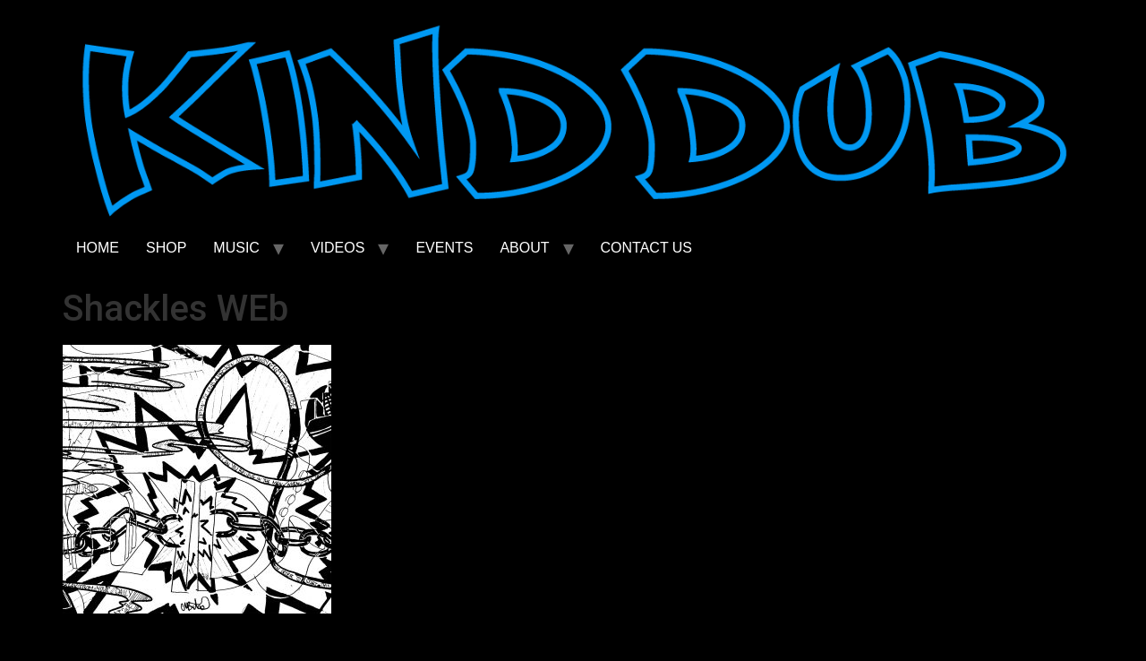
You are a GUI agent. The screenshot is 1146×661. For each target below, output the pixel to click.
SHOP (166, 247)
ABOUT (524, 247)
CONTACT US (647, 247)
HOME (97, 247)
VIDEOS (337, 247)
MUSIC (236, 247)
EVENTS (444, 247)
